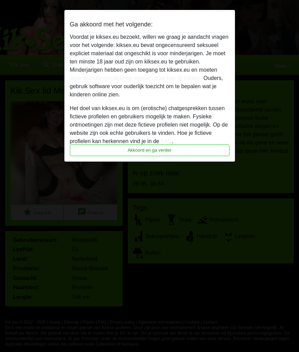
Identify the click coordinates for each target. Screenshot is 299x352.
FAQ (166, 141)
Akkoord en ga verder (149, 150)
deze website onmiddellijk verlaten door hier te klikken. (136, 78)
